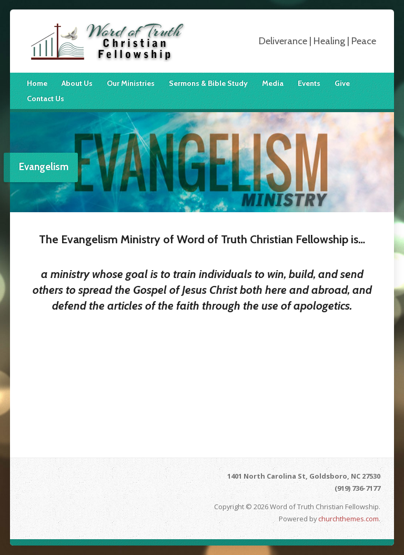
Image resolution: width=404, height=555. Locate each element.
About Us (77, 83)
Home (37, 83)
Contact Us (45, 98)
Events (309, 83)
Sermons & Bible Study (208, 83)
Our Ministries (131, 83)
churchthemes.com (348, 518)
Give (342, 83)
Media (273, 83)
